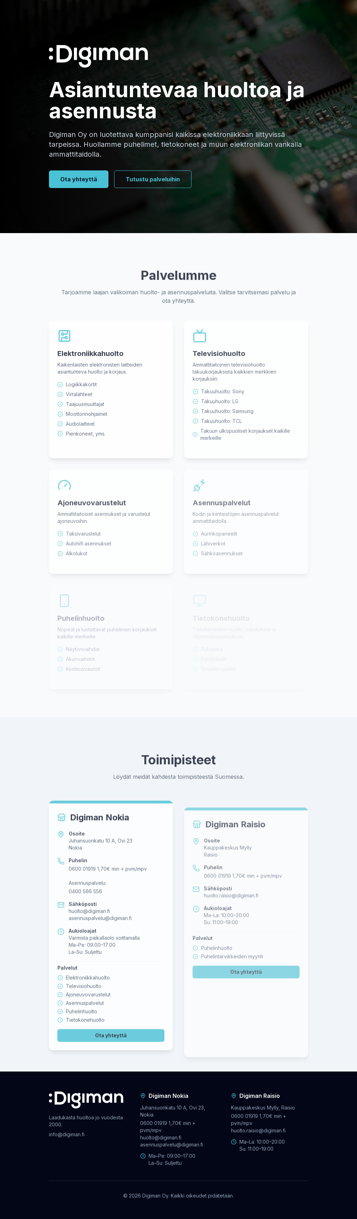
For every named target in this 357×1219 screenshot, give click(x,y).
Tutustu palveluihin (153, 180)
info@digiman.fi (66, 1134)
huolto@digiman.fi (89, 929)
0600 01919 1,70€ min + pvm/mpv (108, 886)
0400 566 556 (85, 909)
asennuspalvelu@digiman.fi (100, 936)
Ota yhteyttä (78, 180)
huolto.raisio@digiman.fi (231, 916)
